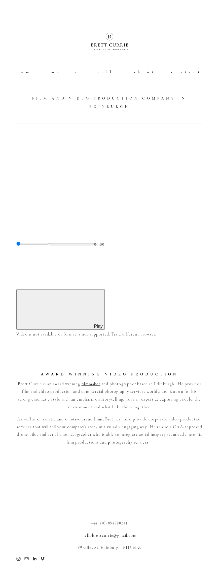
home (26, 72)
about (145, 72)
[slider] (32, 244)
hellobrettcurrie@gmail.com (110, 535)
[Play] (60, 309)
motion (65, 72)
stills (106, 72)
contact (186, 72)
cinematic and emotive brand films (70, 419)
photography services (128, 442)
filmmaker (91, 384)
